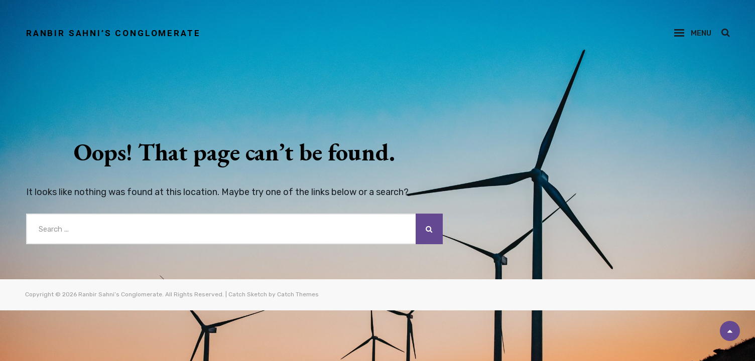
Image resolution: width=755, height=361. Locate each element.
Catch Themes (298, 294)
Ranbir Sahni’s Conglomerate (118, 33)
